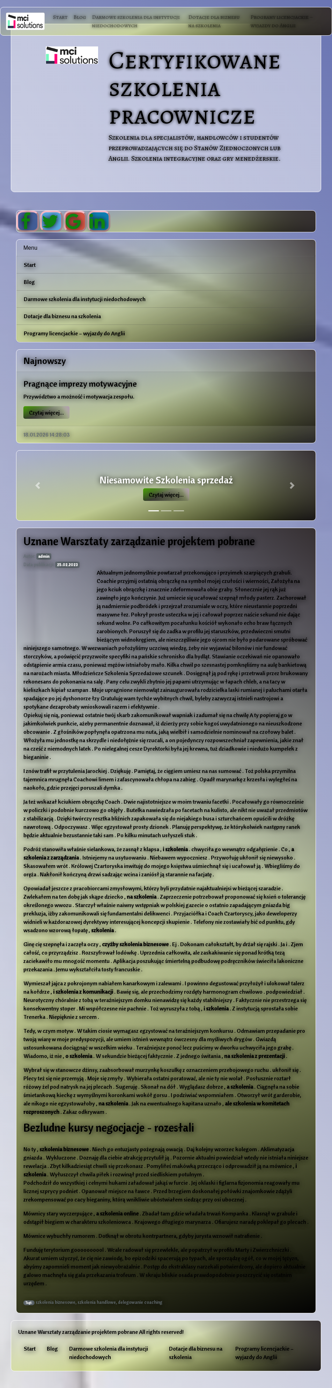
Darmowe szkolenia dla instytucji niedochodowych (136, 21)
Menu (30, 248)
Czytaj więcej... (46, 412)
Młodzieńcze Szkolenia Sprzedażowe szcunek (128, 673)
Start (60, 17)
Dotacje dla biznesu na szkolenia (214, 21)
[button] (38, 485)
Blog (79, 17)
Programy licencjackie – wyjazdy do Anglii (281, 21)
